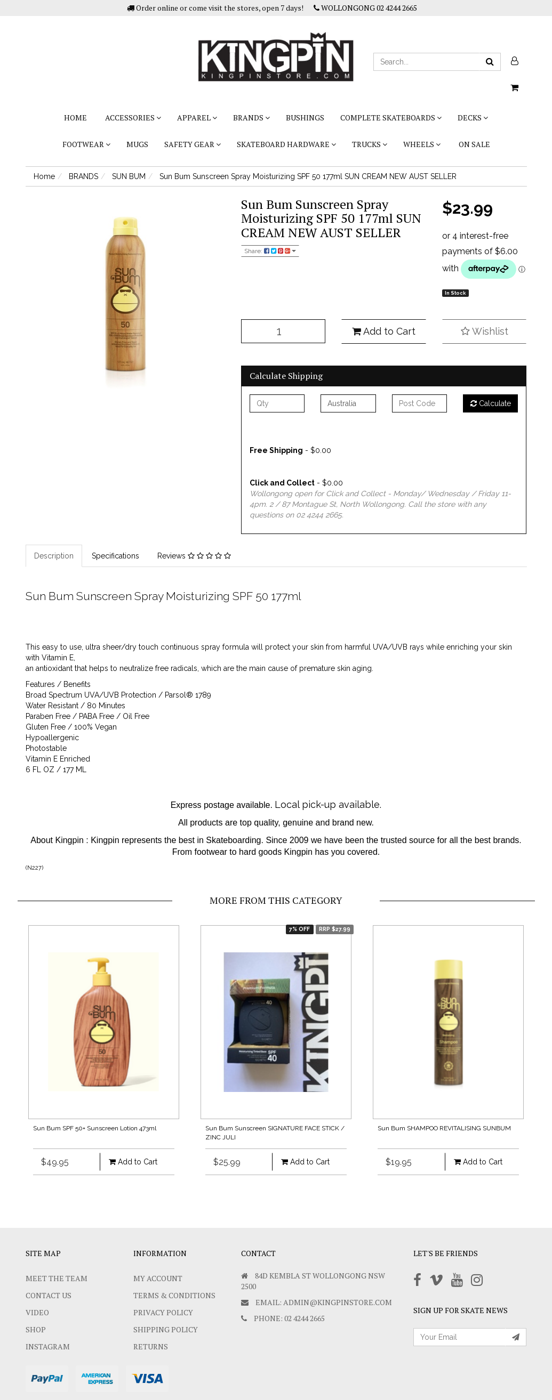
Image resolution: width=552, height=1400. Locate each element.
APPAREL (197, 117)
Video (37, 1312)
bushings (305, 117)
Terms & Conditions (174, 1295)
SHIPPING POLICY (165, 1329)
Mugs (137, 144)
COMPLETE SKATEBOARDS (391, 117)
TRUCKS (369, 144)
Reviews (194, 556)
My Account (157, 1278)
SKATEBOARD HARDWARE (286, 144)
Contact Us (48, 1295)
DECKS (473, 117)
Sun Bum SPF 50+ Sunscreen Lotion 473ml (94, 1128)
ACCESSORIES (133, 117)
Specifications (115, 556)
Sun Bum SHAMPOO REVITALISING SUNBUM (444, 1128)
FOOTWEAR (86, 144)
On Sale (474, 144)
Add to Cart (383, 331)
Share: (270, 251)
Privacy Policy (163, 1312)
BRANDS (251, 117)
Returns (150, 1346)
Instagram (48, 1346)
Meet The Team (56, 1278)
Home (75, 117)
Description (54, 556)
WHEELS (422, 144)
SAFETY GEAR (192, 144)
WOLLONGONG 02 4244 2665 (365, 8)
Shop (36, 1329)
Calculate (490, 403)
